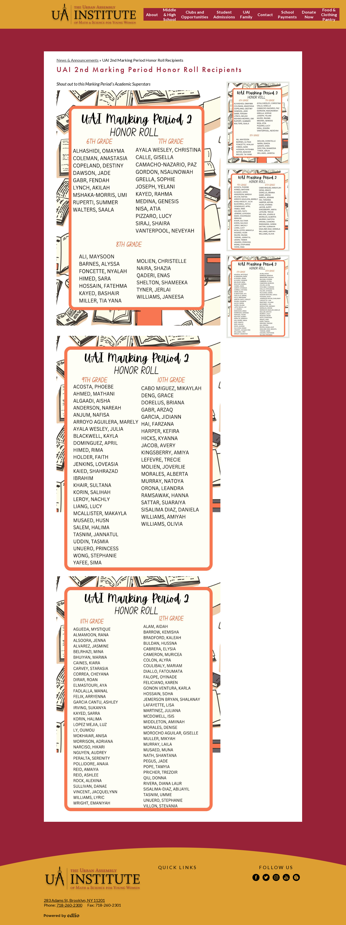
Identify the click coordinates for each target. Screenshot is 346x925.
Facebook (256, 878)
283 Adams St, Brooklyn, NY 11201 (74, 900)
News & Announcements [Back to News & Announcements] (77, 60)
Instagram (276, 878)
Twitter (266, 878)
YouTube (286, 878)
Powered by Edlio (61, 915)
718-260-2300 (69, 905)
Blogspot (296, 878)
